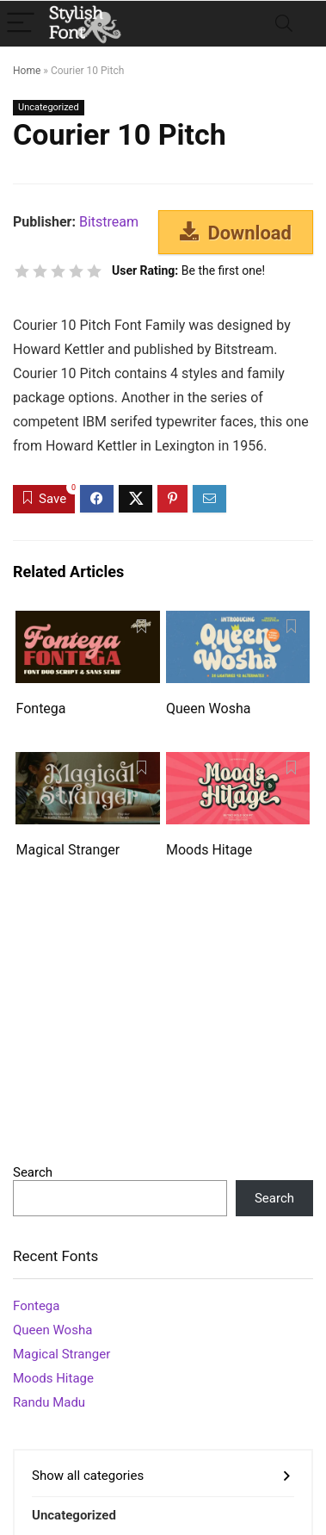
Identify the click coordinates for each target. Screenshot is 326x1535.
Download (236, 232)
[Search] (283, 24)
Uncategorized (48, 107)
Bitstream (108, 222)
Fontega (40, 708)
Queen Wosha (208, 708)
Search (32, 1172)
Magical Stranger (67, 850)
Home (26, 71)
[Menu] (20, 24)
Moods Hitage (209, 850)
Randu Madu (49, 1402)
